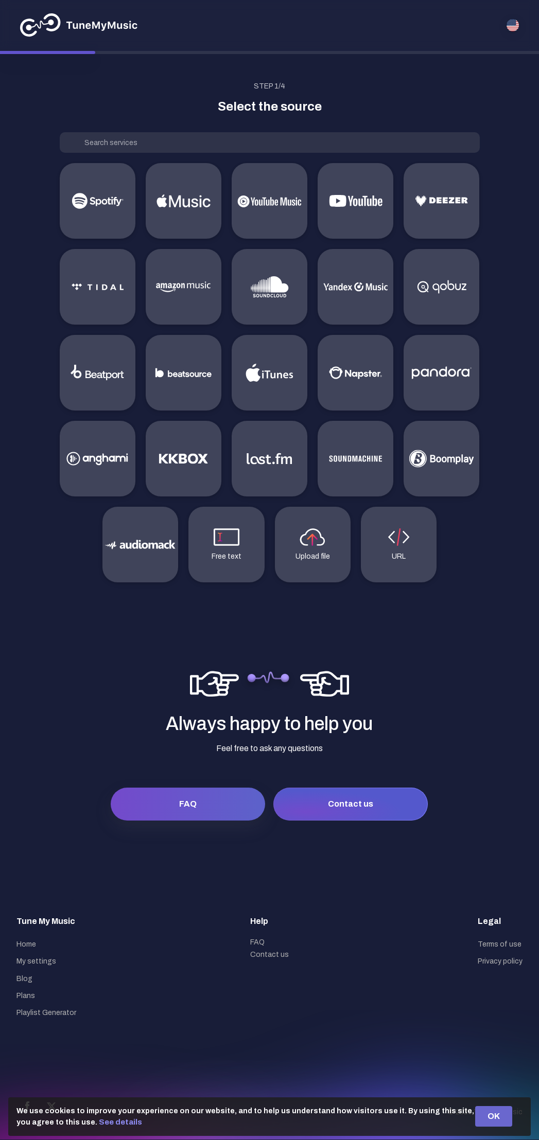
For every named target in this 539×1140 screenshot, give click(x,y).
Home (26, 944)
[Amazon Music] (183, 287)
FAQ (188, 803)
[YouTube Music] (269, 201)
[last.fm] (269, 458)
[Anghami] (97, 458)
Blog (24, 979)
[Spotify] (97, 201)
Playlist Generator (46, 1013)
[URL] (399, 544)
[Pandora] (441, 373)
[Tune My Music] (79, 25)
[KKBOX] (183, 458)
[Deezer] (441, 201)
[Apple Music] (183, 201)
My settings (36, 961)
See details (120, 1122)
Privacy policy (500, 961)
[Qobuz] (441, 287)
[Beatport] (97, 373)
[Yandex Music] (355, 287)
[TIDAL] (97, 287)
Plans (25, 996)
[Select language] (513, 25)
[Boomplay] (441, 458)
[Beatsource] (183, 373)
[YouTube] (355, 201)
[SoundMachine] (355, 458)
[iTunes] (269, 373)
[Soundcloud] (269, 287)
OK (494, 1116)
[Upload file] (313, 544)
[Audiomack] (140, 544)
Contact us (350, 803)
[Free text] (226, 544)
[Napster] (355, 373)
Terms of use (499, 944)
